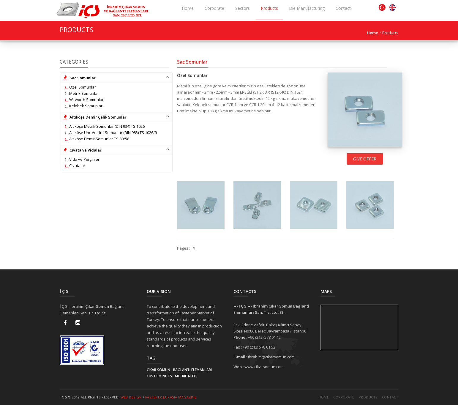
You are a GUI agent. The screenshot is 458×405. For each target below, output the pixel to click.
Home (323, 397)
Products (368, 397)
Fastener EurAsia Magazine (171, 397)
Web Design (131, 397)
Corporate (343, 397)
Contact (390, 397)
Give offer (364, 159)
